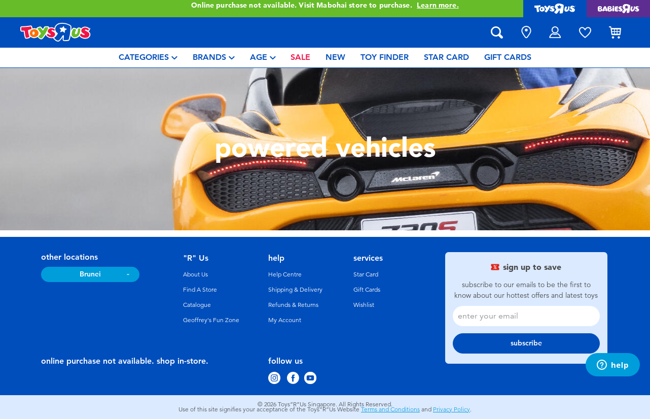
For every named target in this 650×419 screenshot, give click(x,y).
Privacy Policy (451, 409)
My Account (284, 320)
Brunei (90, 274)
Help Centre (285, 274)
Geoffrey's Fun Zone (211, 320)
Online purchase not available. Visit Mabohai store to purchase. (324, 5)
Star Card (365, 274)
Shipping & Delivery (295, 289)
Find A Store (200, 289)
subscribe (526, 343)
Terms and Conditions (390, 409)
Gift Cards (366, 289)
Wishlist (363, 304)
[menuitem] (148, 57)
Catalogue (197, 304)
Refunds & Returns (293, 304)
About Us (195, 274)
